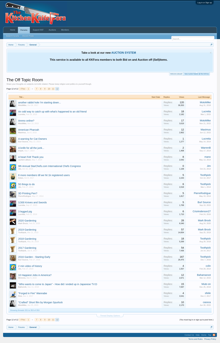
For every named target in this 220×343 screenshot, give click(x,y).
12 (57, 89)
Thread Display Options (110, 316)
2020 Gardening (27, 220)
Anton (20, 178)
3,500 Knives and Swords (32, 202)
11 (53, 89)
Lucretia (21, 114)
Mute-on (206, 284)
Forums (23, 30)
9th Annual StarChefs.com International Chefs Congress (49, 166)
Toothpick (205, 175)
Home (12, 30)
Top (209, 335)
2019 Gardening (27, 229)
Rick (20, 296)
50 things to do (26, 184)
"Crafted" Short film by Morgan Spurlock (40, 302)
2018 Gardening (27, 238)
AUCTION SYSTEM (123, 52)
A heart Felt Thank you (30, 157)
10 (49, 89)
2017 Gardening (27, 247)
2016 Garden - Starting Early (34, 257)
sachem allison (24, 160)
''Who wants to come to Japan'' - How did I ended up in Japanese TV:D (57, 284)
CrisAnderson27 (202, 211)
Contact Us (189, 335)
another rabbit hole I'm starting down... (39, 102)
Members (65, 30)
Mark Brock (23, 223)
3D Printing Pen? (27, 193)
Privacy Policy (210, 339)
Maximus (22, 132)
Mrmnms (22, 278)
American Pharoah (28, 129)
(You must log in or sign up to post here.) (196, 320)
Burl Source (23, 142)
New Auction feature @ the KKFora (197, 74)
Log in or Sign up (204, 3)
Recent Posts (28, 36)
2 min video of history (30, 266)
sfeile (208, 293)
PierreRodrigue (24, 196)
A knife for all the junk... (31, 148)
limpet (20, 151)
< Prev (22, 89)
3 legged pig (25, 211)
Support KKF (38, 30)
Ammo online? (26, 120)
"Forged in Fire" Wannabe (32, 293)
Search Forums (12, 36)
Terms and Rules (195, 339)
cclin (208, 265)
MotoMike (22, 105)
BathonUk (22, 287)
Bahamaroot (204, 275)
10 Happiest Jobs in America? (35, 275)
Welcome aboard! (176, 74)
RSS (214, 335)
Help (198, 335)
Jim (19, 169)
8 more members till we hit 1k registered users (44, 175)
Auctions (52, 30)
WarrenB (206, 147)
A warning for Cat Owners (32, 138)
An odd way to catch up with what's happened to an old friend (52, 111)
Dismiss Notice (210, 52)
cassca (207, 302)
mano (208, 156)
